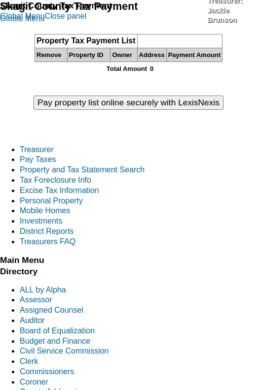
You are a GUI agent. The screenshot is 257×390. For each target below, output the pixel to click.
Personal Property (51, 200)
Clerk (29, 361)
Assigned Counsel (51, 310)
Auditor (32, 320)
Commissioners (47, 371)
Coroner (34, 382)
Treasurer (37, 149)
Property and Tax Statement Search (82, 169)
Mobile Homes (45, 210)
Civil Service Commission (64, 351)
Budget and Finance (55, 341)
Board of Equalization (57, 330)
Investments (41, 221)
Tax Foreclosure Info (55, 180)
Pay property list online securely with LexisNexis (128, 102)
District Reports (46, 231)
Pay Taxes (38, 159)
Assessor (36, 299)
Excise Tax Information (59, 190)
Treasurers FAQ (47, 241)
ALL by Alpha (43, 290)
